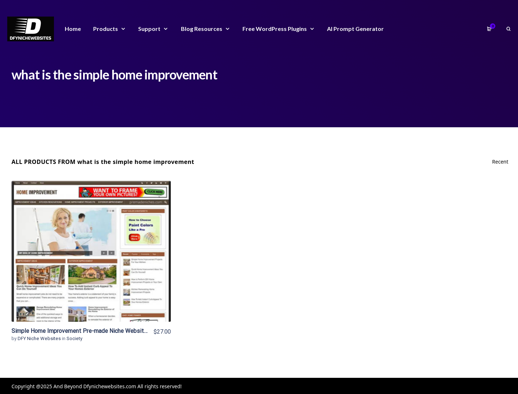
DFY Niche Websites (40, 338)
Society (74, 338)
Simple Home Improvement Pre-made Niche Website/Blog (86, 330)
